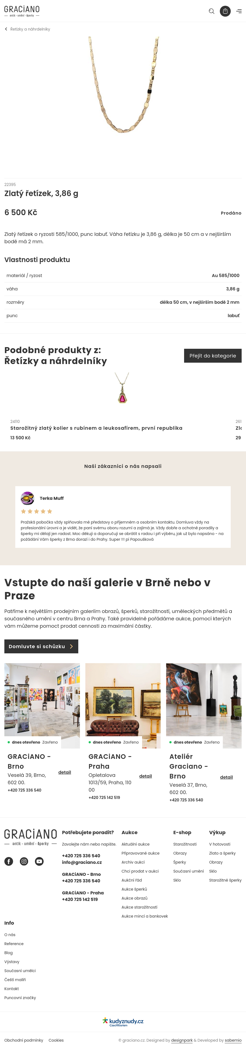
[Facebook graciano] (8, 862)
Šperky (179, 862)
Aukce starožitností (139, 907)
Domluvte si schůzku (41, 646)
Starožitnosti (185, 844)
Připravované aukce (141, 853)
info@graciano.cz (82, 862)
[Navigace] (239, 11)
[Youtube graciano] (39, 862)
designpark (182, 1040)
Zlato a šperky (222, 853)
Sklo (177, 880)
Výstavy (11, 962)
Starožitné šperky (225, 880)
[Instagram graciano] (24, 862)
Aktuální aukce (136, 844)
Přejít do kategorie (213, 355)
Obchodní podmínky (23, 1040)
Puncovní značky (20, 998)
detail (64, 773)
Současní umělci (20, 971)
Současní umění (188, 871)
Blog (8, 953)
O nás (9, 935)
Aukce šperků (134, 889)
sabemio (233, 1040)
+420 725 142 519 (104, 798)
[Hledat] (211, 11)
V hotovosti (219, 844)
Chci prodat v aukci (140, 871)
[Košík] (225, 11)
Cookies (56, 1040)
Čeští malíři (15, 980)
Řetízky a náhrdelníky (27, 29)
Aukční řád (132, 880)
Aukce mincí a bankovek (145, 916)
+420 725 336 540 (24, 790)
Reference (14, 944)
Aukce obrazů (135, 898)
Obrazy (180, 853)
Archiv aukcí (133, 862)
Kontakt (11, 989)
